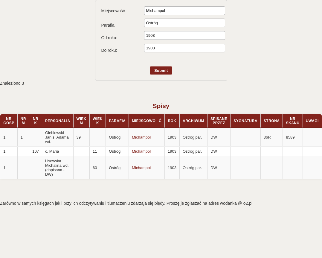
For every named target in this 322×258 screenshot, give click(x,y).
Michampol (141, 137)
